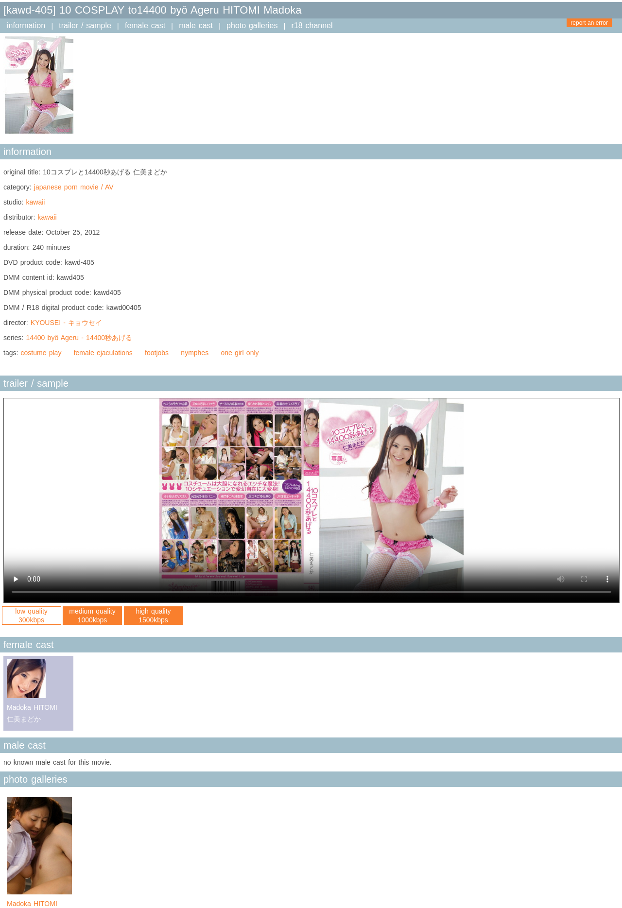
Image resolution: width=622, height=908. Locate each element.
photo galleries (251, 25)
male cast (196, 25)
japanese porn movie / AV (74, 187)
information (26, 25)
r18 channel (312, 25)
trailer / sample (85, 25)
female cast (145, 25)
